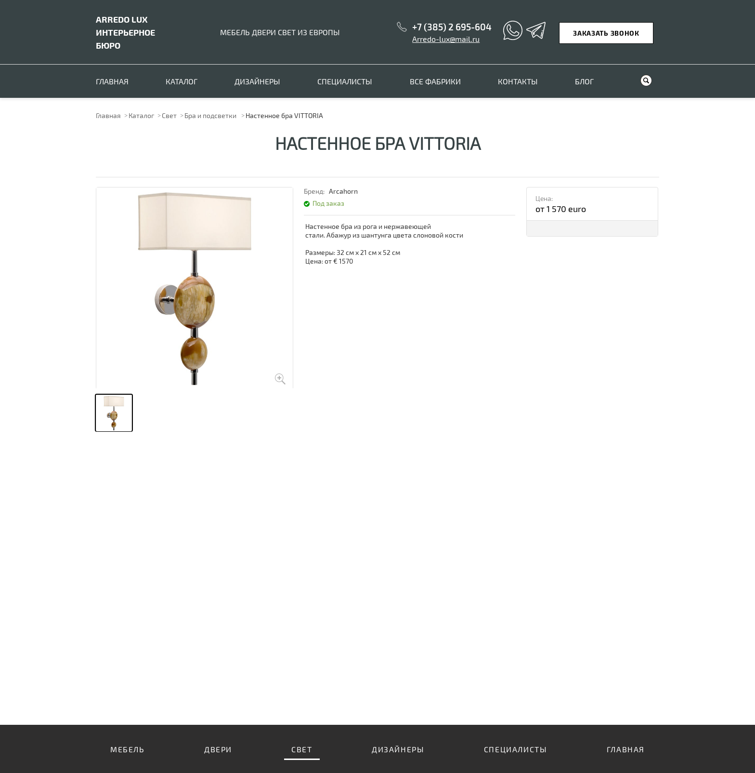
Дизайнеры (257, 81)
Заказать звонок (606, 33)
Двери (218, 749)
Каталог (181, 81)
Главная (112, 81)
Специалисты (344, 81)
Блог (584, 81)
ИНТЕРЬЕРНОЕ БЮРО (125, 32)
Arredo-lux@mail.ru (446, 38)
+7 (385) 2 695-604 (452, 26)
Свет (169, 115)
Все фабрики (435, 81)
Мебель (127, 749)
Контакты (518, 81)
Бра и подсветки (211, 115)
